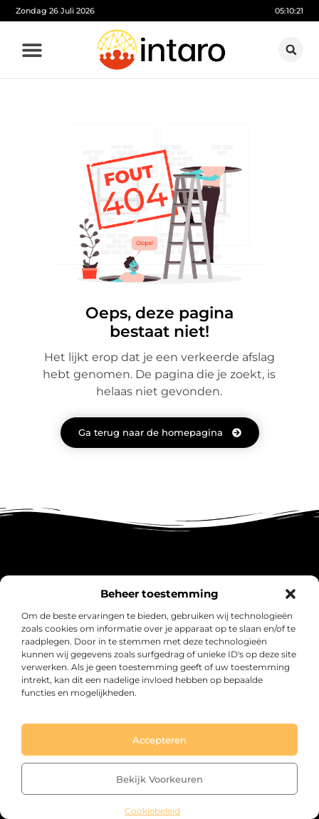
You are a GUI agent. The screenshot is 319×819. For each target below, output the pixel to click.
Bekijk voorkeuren (159, 779)
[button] (290, 594)
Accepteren (159, 740)
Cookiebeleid (152, 810)
